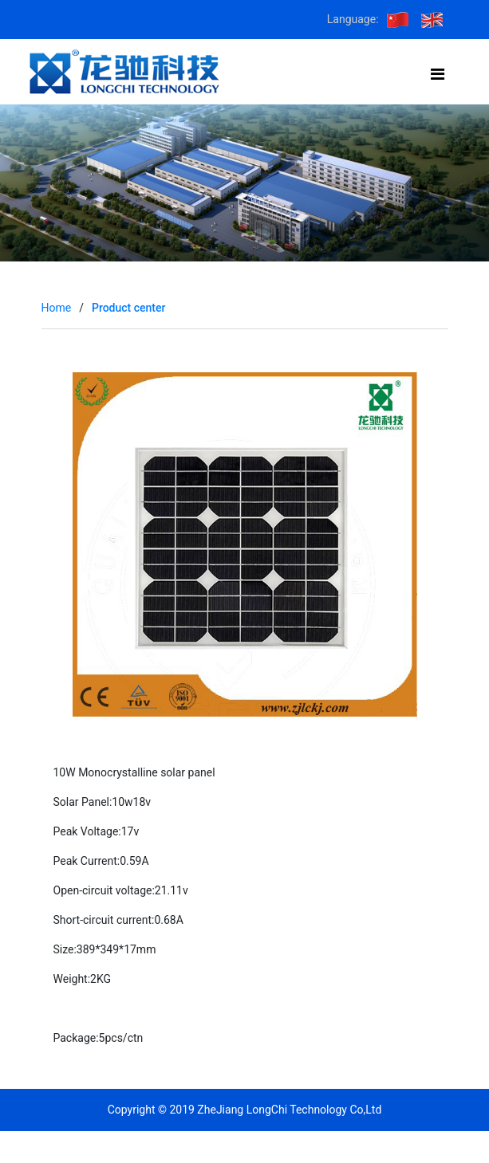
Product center (128, 307)
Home (56, 307)
